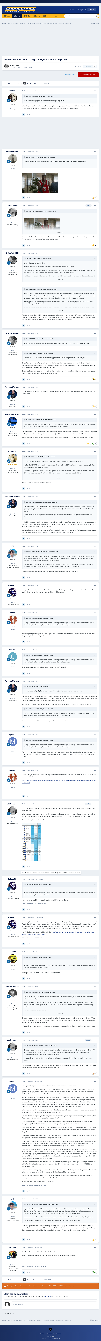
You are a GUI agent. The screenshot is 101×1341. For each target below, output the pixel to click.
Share (78, 66)
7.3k (13, 752)
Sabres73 (12, 585)
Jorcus (12, 613)
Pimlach (12, 1248)
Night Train (46, 96)
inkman (12, 91)
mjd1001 (12, 735)
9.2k (13, 563)
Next (34, 83)
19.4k (12, 468)
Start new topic (70, 74)
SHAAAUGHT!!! (12, 253)
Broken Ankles (12, 987)
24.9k (12, 1265)
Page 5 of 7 (47, 83)
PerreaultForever (12, 387)
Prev (9, 83)
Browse (48, 16)
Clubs (28, 16)
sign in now (47, 1296)
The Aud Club (27, 67)
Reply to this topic (88, 74)
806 (13, 667)
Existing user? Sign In (78, 9)
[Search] (74, 16)
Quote (28, 114)
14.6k (12, 404)
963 (13, 630)
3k (12, 223)
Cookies (59, 1334)
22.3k (12, 431)
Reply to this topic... (21, 1304)
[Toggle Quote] (25, 96)
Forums (18, 16)
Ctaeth (12, 650)
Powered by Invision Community (50, 1338)
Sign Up (92, 9)
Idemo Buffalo (12, 152)
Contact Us (50, 1334)
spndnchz (12, 451)
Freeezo (12, 952)
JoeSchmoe (16, 65)
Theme (42, 1334)
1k (12, 270)
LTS (12, 546)
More (57, 16)
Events (37, 16)
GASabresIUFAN (48, 289)
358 (13, 969)
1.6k (13, 603)
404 (13, 169)
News (8, 16)
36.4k (12, 108)
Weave (45, 258)
